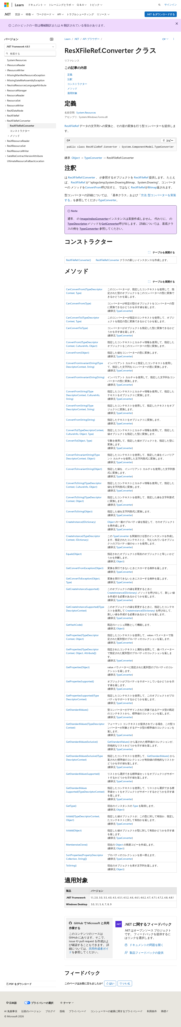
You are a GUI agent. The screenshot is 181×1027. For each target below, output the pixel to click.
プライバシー (76, 1011)
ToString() (71, 865)
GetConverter (110, 223)
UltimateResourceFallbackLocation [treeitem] (25, 161)
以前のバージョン (31, 1011)
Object (76, 158)
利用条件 (152, 1011)
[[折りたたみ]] (51, 39)
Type (135, 805)
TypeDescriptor (77, 223)
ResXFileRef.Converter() (78, 260)
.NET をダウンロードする (161, 14)
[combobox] (30, 46)
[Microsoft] (6, 4)
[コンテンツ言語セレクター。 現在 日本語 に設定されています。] (11, 1003)
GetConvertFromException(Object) (84, 568)
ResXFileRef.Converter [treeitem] (22, 125)
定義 (69, 74)
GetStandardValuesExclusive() (82, 741)
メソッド (72, 88)
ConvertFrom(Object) (77, 352)
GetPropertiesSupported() (80, 681)
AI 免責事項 (10, 1011)
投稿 (62, 1011)
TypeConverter (93, 158)
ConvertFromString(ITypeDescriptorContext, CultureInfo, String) (83, 395)
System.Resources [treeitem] (17, 60)
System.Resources (86, 112)
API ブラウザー (91, 39)
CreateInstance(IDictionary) (81, 522)
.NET (76, 39)
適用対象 (72, 93)
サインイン (170, 4)
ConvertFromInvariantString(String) (85, 377)
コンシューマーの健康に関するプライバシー (115, 1011)
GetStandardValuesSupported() (83, 773)
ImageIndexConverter (94, 218)
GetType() (71, 805)
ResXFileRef (72, 126)
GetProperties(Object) (78, 667)
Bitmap (152, 187)
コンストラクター (77, 84)
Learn (68, 39)
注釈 (69, 79)
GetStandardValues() (77, 709)
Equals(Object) (74, 554)
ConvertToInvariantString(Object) (84, 469)
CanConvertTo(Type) (77, 328)
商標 (163, 1011)
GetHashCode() (74, 624)
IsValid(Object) (74, 830)
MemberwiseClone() (76, 844)
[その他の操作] (174, 39)
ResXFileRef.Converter (81, 177)
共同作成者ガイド (89, 950)
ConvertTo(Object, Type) (79, 440)
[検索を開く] (159, 5)
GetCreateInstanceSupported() (82, 589)
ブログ (49, 1011)
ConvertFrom (93, 187)
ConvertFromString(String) (80, 419)
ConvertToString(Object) (79, 511)
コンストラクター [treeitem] (20, 130)
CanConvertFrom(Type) (78, 303)
